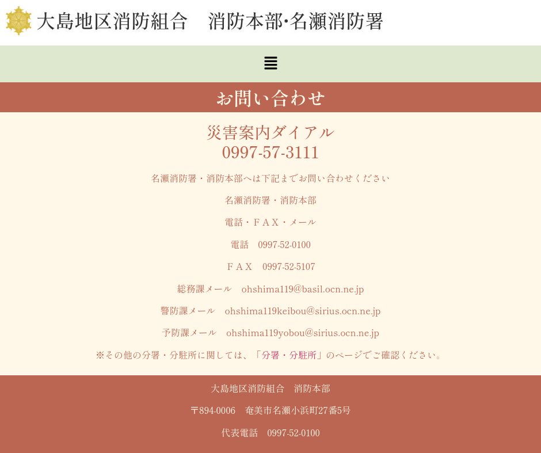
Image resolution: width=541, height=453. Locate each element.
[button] (270, 64)
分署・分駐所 (289, 354)
